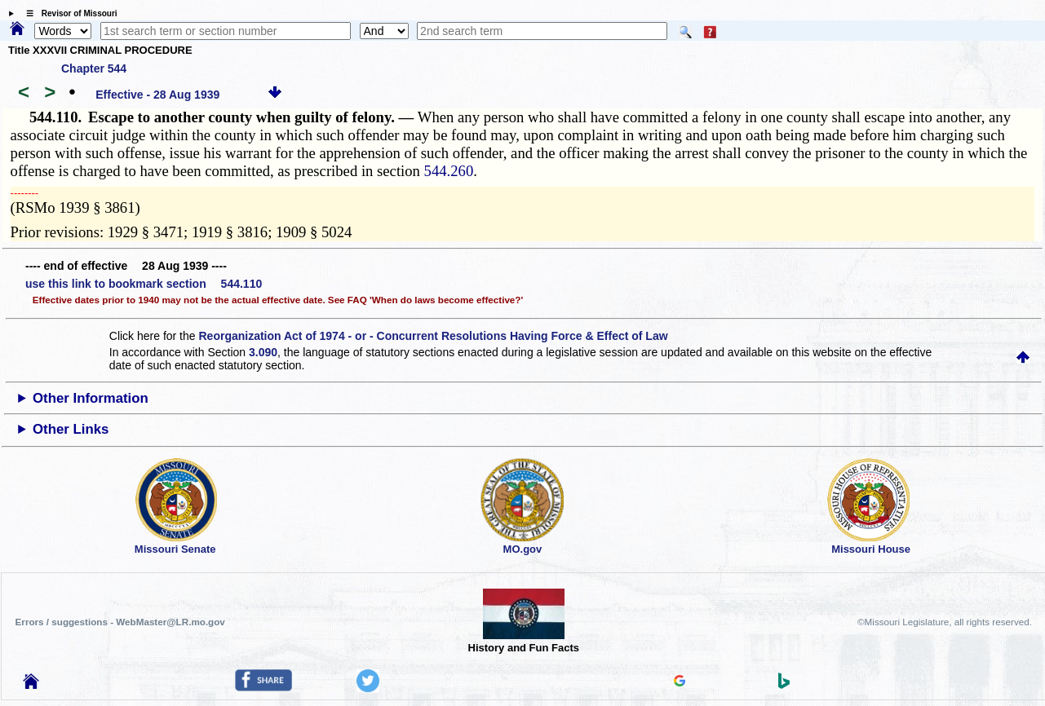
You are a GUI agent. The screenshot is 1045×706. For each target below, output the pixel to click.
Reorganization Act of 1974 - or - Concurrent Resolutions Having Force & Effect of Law (432, 335)
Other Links (70, 429)
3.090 (263, 352)
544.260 (449, 170)
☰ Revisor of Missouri (67, 13)
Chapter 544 (93, 68)
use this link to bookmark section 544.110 (143, 283)
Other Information (90, 398)
